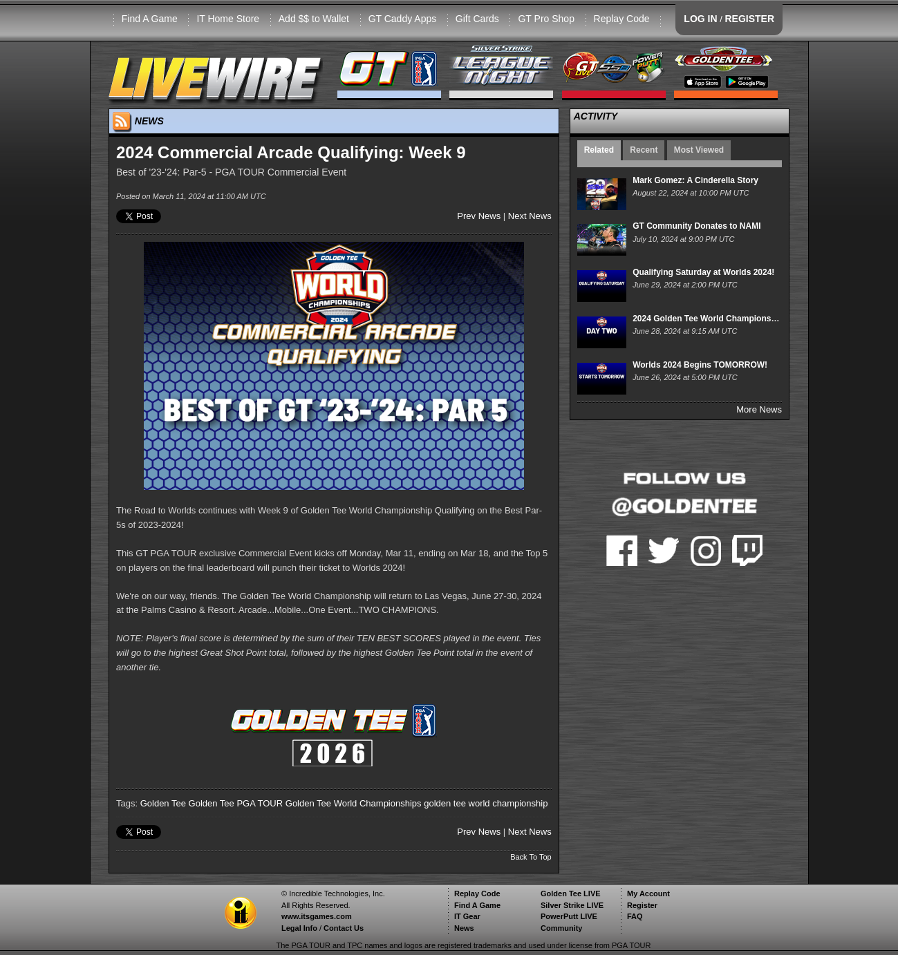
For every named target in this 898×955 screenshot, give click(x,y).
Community (562, 928)
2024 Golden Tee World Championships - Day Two (731, 318)
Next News (530, 216)
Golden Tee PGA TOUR (236, 803)
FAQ (635, 916)
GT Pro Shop (546, 18)
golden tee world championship (486, 803)
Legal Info (299, 928)
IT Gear (467, 916)
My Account (648, 893)
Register (642, 905)
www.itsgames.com (316, 916)
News (464, 928)
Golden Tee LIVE (571, 893)
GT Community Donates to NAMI (696, 226)
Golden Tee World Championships (354, 803)
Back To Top (531, 857)
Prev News (479, 216)
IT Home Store (227, 18)
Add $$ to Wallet (314, 18)
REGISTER (749, 18)
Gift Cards (477, 18)
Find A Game (150, 18)
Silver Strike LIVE (572, 905)
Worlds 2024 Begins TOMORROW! (700, 365)
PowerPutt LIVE (569, 916)
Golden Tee (163, 803)
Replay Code (622, 18)
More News (759, 409)
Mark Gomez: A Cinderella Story (695, 180)
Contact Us (344, 928)
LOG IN (700, 18)
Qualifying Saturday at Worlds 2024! (703, 272)
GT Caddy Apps (402, 18)
